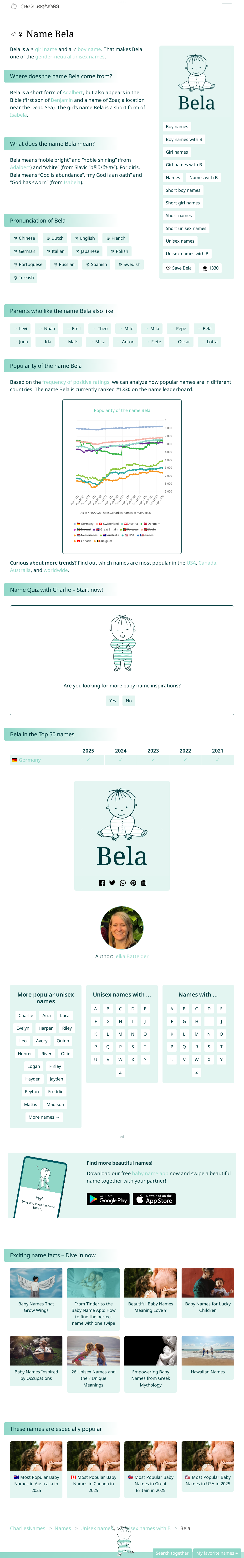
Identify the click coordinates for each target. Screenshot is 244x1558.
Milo (128, 328)
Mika (100, 341)
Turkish (23, 277)
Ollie (65, 1053)
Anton (128, 341)
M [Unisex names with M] (120, 1034)
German (24, 251)
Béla (207, 328)
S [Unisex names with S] (133, 1046)
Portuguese (27, 264)
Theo (103, 328)
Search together (172, 1553)
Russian (64, 264)
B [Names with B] (184, 1009)
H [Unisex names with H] (120, 1021)
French (115, 238)
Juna (23, 341)
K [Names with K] (172, 1034)
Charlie (26, 1015)
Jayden (56, 1079)
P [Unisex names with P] (95, 1046)
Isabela (18, 114)
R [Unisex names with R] (120, 1046)
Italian (55, 251)
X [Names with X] (209, 1059)
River (46, 1053)
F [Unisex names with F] (96, 1021)
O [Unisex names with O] (145, 1034)
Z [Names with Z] (196, 1072)
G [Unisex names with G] (108, 1021)
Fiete (156, 341)
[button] (82, 830)
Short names (179, 215)
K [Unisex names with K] (95, 1034)
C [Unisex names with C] (120, 1009)
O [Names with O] (221, 1034)
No (129, 700)
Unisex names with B (187, 253)
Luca (65, 1015)
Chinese (24, 238)
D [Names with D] (209, 1009)
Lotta (212, 341)
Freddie (55, 1091)
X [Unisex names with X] (133, 1059)
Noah (49, 328)
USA (191, 562)
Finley (55, 1066)
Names (173, 177)
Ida (48, 341)
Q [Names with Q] (184, 1046)
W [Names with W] (197, 1059)
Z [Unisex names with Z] (120, 1072)
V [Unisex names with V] (108, 1059)
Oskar (184, 341)
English (85, 238)
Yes (112, 700)
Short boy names (183, 190)
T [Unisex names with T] (145, 1046)
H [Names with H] (196, 1021)
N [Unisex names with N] (132, 1034)
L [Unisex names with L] (108, 1034)
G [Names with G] (184, 1021)
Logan (33, 1066)
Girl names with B (184, 164)
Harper (46, 1028)
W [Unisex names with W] (120, 1059)
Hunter (25, 1053)
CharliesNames (27, 1528)
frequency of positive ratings (75, 382)
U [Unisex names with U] (95, 1059)
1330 (210, 268)
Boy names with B (184, 139)
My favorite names (215, 1553)
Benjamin (62, 100)
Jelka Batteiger (131, 956)
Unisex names (180, 241)
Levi (23, 328)
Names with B (203, 177)
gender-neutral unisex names (70, 56)
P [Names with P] (172, 1046)
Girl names (177, 152)
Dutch (55, 238)
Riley (67, 1028)
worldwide (56, 570)
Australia (20, 570)
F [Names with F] (172, 1021)
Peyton (32, 1091)
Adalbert (73, 92)
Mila (154, 328)
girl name (46, 49)
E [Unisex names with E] (145, 1009)
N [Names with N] (209, 1034)
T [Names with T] (221, 1046)
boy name (89, 49)
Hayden (33, 1079)
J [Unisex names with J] (145, 1021)
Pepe (181, 328)
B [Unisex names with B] (108, 1009)
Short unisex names (186, 228)
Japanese (87, 251)
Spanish (96, 264)
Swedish (129, 264)
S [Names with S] (209, 1046)
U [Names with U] (171, 1059)
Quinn (63, 1041)
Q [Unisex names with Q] (108, 1046)
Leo (23, 1041)
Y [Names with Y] (221, 1059)
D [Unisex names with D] (132, 1009)
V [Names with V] (184, 1059)
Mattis (30, 1104)
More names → (44, 1117)
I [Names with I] (209, 1021)
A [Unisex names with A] (95, 1009)
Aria (46, 1015)
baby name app (150, 1173)
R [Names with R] (196, 1046)
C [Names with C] (196, 1009)
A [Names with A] (171, 1009)
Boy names (177, 126)
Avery (41, 1041)
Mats (73, 341)
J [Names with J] (221, 1021)
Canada (207, 562)
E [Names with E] (221, 1009)
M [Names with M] (197, 1034)
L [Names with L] (184, 1034)
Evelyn (22, 1028)
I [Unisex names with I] (132, 1021)
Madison (55, 1104)
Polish (119, 251)
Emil (76, 328)
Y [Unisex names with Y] (145, 1059)
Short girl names (183, 203)
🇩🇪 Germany (26, 759)
